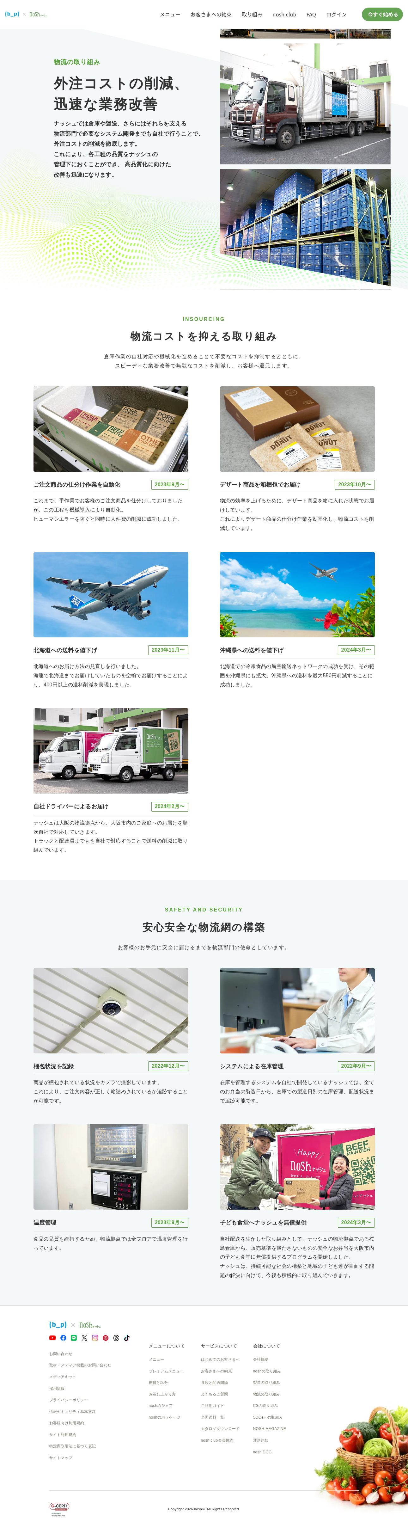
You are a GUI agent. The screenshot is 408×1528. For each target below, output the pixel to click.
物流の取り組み (266, 1394)
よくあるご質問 (214, 1394)
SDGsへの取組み (268, 1417)
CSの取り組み (265, 1405)
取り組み (252, 14)
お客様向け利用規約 (66, 1423)
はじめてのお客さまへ (220, 1359)
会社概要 (261, 1359)
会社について (266, 1345)
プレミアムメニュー (166, 1371)
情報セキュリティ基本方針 (72, 1411)
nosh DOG (262, 1452)
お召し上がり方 (162, 1394)
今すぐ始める (382, 14)
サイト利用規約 (62, 1435)
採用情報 (57, 1388)
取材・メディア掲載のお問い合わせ (80, 1365)
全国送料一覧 (212, 1417)
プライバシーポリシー (68, 1400)
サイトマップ (61, 1458)
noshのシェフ (161, 1405)
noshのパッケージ (165, 1417)
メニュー (170, 14)
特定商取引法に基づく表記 (72, 1446)
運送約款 (261, 1440)
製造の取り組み (266, 1382)
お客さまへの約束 (211, 14)
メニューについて (167, 1345)
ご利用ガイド (212, 1405)
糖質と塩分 (158, 1382)
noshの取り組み (267, 1371)
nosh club (284, 14)
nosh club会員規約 (217, 1440)
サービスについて (219, 1345)
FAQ (311, 14)
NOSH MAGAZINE (269, 1429)
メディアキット (62, 1377)
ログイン (336, 14)
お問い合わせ (61, 1354)
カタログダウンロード (220, 1429)
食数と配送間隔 (214, 1382)
